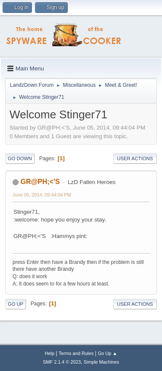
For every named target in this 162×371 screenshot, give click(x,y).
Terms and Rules (76, 353)
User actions (135, 158)
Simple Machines (101, 362)
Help (49, 353)
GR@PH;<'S (40, 181)
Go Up (15, 304)
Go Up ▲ (107, 353)
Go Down (20, 158)
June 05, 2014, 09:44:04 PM (42, 194)
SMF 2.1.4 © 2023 (62, 362)
